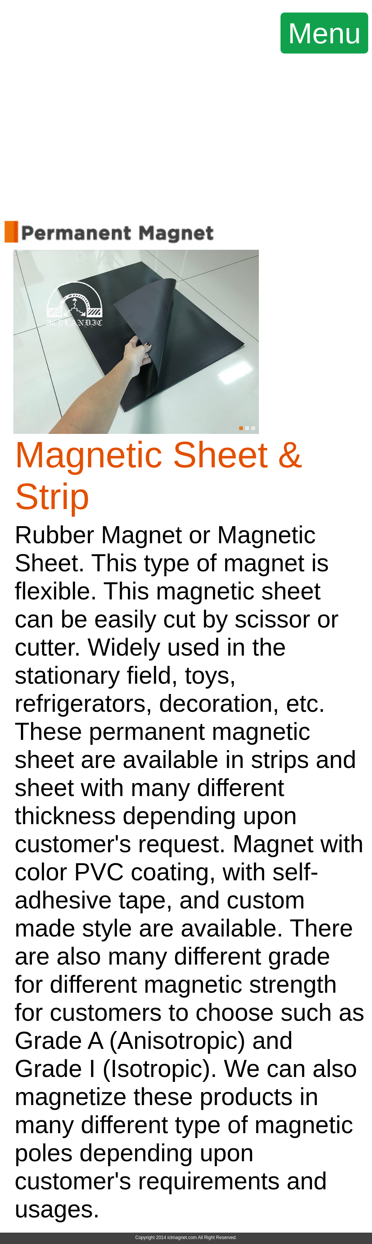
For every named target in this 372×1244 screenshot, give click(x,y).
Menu (324, 33)
